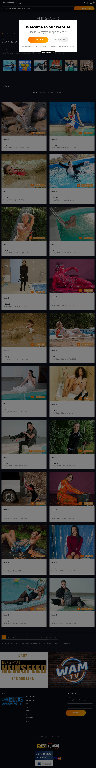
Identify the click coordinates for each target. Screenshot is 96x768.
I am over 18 (38, 39)
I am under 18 (59, 39)
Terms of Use (56, 46)
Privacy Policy (69, 46)
